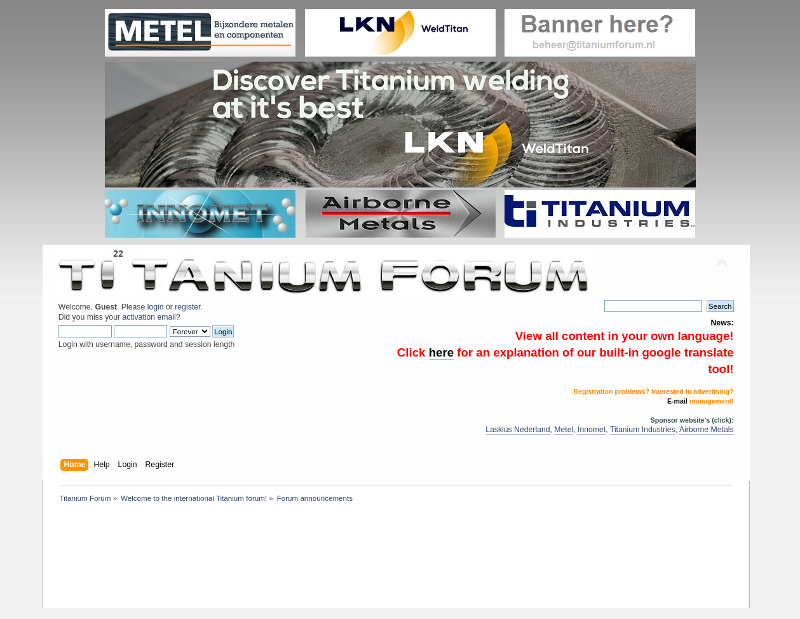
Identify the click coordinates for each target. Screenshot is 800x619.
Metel (563, 429)
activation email (148, 317)
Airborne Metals (706, 429)
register (187, 307)
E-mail (677, 401)
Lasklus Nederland (517, 429)
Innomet (592, 429)
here (441, 352)
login (155, 307)
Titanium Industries (642, 429)
